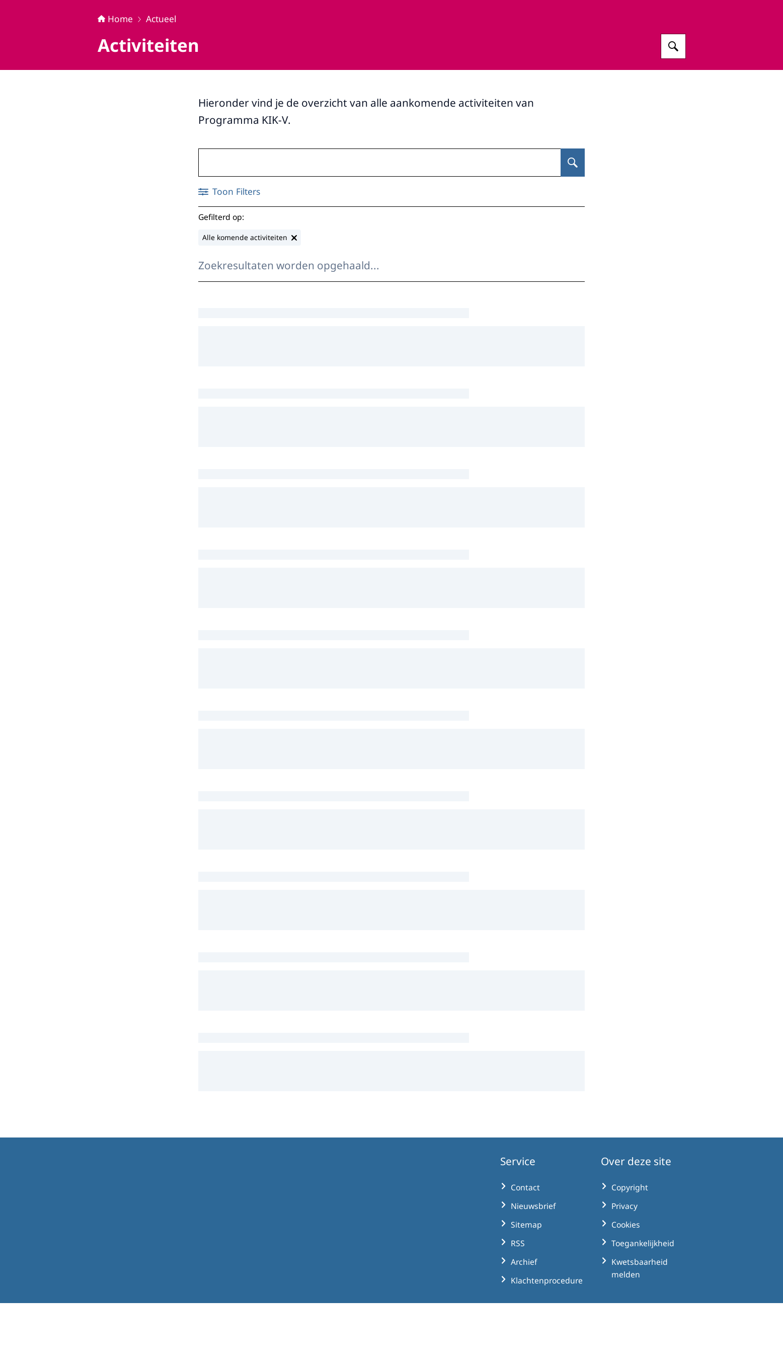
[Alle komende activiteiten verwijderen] (249, 300)
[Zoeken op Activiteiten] (573, 225)
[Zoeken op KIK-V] (673, 109)
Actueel (161, 81)
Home (115, 81)
